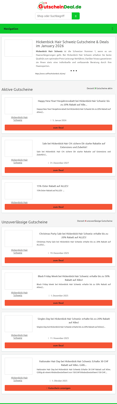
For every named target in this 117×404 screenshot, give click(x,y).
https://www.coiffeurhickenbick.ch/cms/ (50, 73)
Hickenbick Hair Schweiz (19, 118)
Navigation (58, 28)
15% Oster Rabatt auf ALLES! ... (50, 190)
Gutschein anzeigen (58, 388)
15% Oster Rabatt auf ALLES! (52, 185)
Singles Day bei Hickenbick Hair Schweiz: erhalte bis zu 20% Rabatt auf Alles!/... (71, 326)
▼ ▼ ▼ (73, 71)
